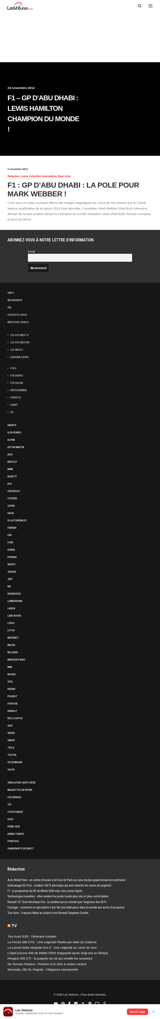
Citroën (12, 498)
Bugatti (12, 476)
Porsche (13, 703)
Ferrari (12, 527)
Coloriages (14, 797)
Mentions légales (18, 322)
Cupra (11, 505)
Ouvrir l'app (137, 1011)
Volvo (11, 769)
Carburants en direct (21, 848)
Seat (10, 725)
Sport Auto (64, 176)
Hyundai (12, 557)
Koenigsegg (14, 593)
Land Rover (14, 615)
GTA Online (16, 382)
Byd (10, 483)
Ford (10, 542)
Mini (10, 667)
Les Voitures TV (19, 335)
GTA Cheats (16, 375)
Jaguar (12, 571)
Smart (11, 740)
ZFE (9, 804)
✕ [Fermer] (153, 1011)
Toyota (12, 755)
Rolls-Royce (15, 718)
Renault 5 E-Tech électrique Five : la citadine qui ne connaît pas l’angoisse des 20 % (57, 902)
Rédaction (14, 176)
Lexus (11, 623)
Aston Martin (16, 447)
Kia (9, 586)
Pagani (11, 689)
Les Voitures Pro (20, 342)
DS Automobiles (17, 520)
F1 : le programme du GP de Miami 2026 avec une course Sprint (45, 891)
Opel (10, 681)
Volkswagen (15, 762)
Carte (11, 292)
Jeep (10, 579)
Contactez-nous (17, 314)
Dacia (11, 513)
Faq (9, 307)
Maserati (13, 637)
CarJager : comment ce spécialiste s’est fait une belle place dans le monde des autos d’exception (66, 907)
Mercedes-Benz (16, 659)
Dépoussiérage (18, 390)
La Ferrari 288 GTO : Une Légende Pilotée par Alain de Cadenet (52, 942)
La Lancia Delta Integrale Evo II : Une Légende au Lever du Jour (52, 947)
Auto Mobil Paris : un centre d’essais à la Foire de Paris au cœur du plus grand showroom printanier (67, 880)
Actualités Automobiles (43, 176)
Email (31, 251)
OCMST (14, 404)
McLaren (13, 652)
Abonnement (15, 300)
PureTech (13, 841)
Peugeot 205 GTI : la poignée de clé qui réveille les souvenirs (50, 958)
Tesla (11, 747)
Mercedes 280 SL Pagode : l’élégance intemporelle (43, 969)
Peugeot (13, 696)
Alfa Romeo (14, 432)
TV (14, 925)
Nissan (11, 674)
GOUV (11, 819)
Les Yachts (16, 349)
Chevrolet (14, 491)
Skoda (11, 733)
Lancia (11, 608)
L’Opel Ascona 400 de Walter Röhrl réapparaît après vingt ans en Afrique (58, 953)
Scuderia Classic (19, 357)
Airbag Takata (16, 833)
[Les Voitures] (20, 6)
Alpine (11, 439)
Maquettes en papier (20, 789)
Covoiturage (15, 811)
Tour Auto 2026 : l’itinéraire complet (32, 936)
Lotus (24, 176)
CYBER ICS (15, 397)
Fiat (10, 535)
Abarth (12, 425)
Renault (12, 711)
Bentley (12, 461)
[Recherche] (137, 6)
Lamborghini (15, 601)
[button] (150, 6)
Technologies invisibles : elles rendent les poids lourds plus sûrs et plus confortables (58, 896)
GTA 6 (13, 368)
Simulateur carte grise (22, 782)
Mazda (11, 645)
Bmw (10, 469)
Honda (11, 549)
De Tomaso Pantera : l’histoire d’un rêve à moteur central (47, 964)
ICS (11, 412)
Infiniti (12, 564)
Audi (10, 454)
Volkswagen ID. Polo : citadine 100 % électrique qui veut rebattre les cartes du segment (59, 885)
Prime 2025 (14, 826)
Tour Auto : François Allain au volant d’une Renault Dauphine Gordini (48, 913)
